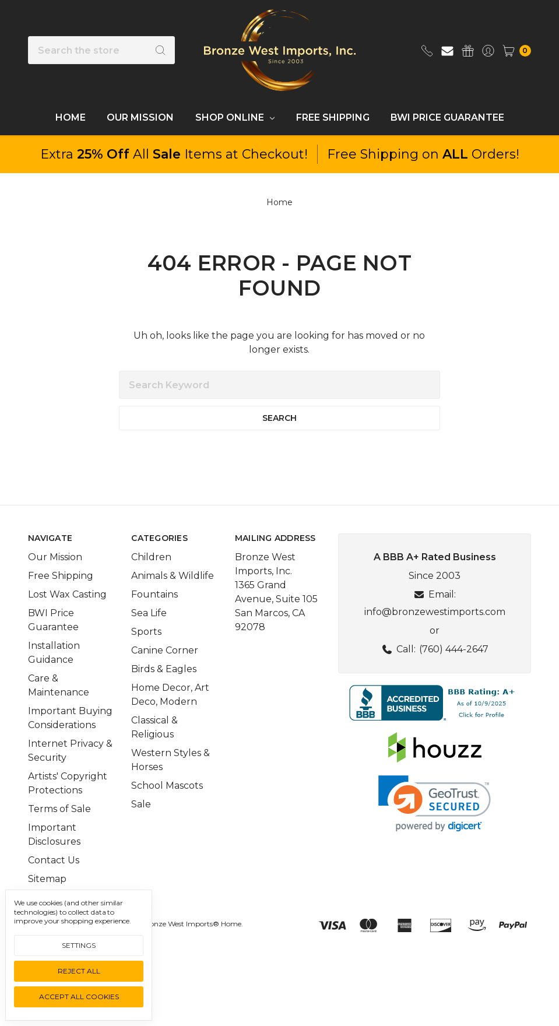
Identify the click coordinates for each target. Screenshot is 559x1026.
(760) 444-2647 (453, 673)
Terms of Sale (59, 833)
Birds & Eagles (163, 693)
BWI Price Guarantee (447, 117)
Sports (146, 656)
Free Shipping (333, 117)
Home (70, 117)
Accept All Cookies (79, 996)
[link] (434, 828)
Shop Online (235, 117)
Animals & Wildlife (172, 600)
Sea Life (149, 637)
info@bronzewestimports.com (434, 636)
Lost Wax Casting (67, 618)
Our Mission (140, 117)
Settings (79, 945)
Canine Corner (164, 674)
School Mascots (167, 810)
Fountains (154, 618)
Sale (141, 828)
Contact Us (53, 884)
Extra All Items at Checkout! (174, 154)
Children (151, 581)
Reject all (79, 971)
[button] (434, 727)
